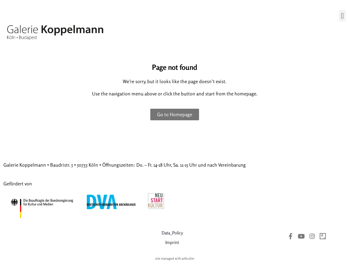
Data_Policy (172, 232)
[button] (342, 15)
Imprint (172, 242)
